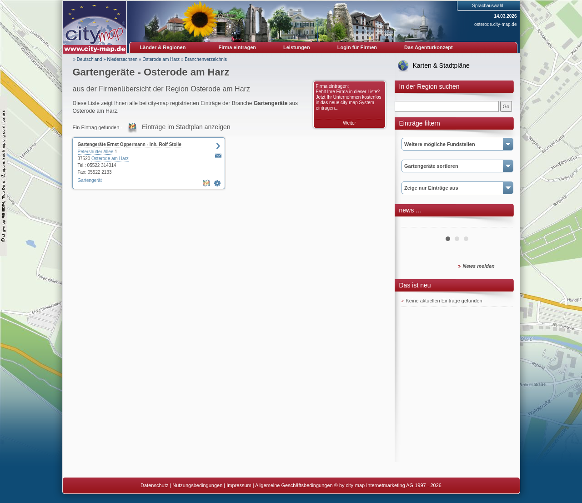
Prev (413, 223)
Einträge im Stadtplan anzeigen (186, 127)
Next (501, 223)
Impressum (238, 485)
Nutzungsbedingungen (197, 485)
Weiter (349, 123)
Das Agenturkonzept (428, 47)
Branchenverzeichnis (206, 59)
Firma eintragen (237, 47)
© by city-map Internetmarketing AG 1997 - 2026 (388, 485)
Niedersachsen (122, 59)
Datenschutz (154, 485)
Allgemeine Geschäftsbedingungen (294, 485)
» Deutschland (87, 59)
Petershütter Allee (96, 151)
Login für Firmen (357, 47)
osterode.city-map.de (495, 24)
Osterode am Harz (161, 59)
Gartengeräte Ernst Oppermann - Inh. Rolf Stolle (129, 144)
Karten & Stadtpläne (441, 65)
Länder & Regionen (163, 47)
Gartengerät (90, 180)
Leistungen (296, 47)
